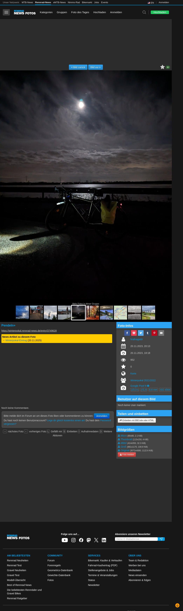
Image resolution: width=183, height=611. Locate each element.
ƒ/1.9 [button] (144, 389)
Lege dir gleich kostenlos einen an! (66, 420)
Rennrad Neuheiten (17, 560)
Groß (123, 446)
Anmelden (164, 2)
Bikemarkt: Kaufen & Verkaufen (105, 560)
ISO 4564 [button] (165, 389)
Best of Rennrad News (19, 585)
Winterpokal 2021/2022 (143, 380)
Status (91, 580)
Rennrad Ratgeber (17, 598)
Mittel (124, 443)
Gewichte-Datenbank (59, 575)
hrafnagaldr (136, 339)
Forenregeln (54, 565)
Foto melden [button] (127, 454)
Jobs (96, 2)
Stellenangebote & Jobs (101, 570)
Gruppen (62, 12)
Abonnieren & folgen (139, 580)
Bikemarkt (87, 2)
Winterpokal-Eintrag (16, 340)
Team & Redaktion (138, 560)
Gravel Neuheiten (16, 570)
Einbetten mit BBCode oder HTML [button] (137, 420)
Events (104, 2)
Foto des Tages (80, 12)
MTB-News (27, 2)
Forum (51, 560)
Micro (124, 435)
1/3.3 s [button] (134, 389)
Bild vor (95, 67)
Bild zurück (78, 67)
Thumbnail (126, 439)
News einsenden (137, 575)
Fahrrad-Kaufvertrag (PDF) (102, 565)
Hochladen (99, 12)
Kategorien (46, 12)
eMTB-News (59, 2)
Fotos (51, 580)
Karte (133, 373)
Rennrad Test (14, 565)
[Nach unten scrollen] (177, 605)
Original (125, 450)
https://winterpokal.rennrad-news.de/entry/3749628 (29, 330)
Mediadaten (134, 570)
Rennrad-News (43, 2)
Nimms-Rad (74, 2)
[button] (148, 385)
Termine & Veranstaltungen (102, 575)
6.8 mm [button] (153, 389)
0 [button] (167, 67)
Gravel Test (13, 575)
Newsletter (94, 585)
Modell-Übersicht (16, 580)
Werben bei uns (137, 565)
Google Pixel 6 (138, 385)
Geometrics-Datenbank (60, 570)
